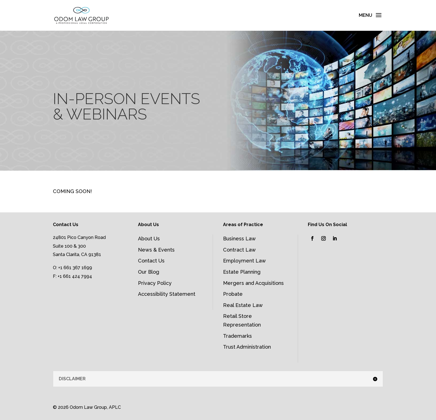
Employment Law (244, 261)
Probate (233, 294)
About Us (149, 238)
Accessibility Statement (166, 294)
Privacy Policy (155, 283)
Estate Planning (242, 272)
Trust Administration (247, 347)
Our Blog (148, 272)
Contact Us (151, 261)
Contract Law (239, 250)
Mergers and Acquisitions (253, 283)
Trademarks (237, 336)
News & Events (156, 250)
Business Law (239, 238)
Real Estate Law (243, 305)
